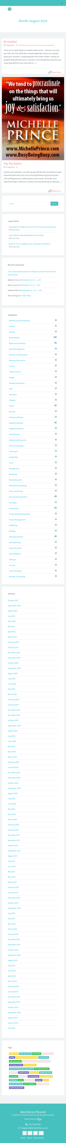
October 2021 (13, 600)
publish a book (23, 1072)
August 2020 (12, 673)
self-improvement (15, 1061)
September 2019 (14, 725)
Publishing (13, 525)
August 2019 (12, 731)
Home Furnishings (16, 446)
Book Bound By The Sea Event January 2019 (36, 1061)
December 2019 (14, 710)
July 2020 (11, 678)
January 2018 (13, 830)
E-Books (12, 400)
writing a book (43, 1057)
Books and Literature (17, 343)
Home (23, 1138)
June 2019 (12, 741)
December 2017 (14, 835)
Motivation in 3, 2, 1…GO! (31, 280)
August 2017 (12, 856)
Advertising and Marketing (19, 320)
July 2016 (11, 913)
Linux (11, 463)
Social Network (15, 554)
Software (12, 559)
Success (12, 565)
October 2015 (13, 950)
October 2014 (13, 1007)
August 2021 (12, 611)
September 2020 (14, 668)
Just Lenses (12, 271)
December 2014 (14, 997)
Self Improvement (16, 537)
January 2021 (13, 647)
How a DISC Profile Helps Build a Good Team (26, 235)
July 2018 (11, 798)
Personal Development (18, 497)
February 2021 (13, 642)
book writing (14, 1053)
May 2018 (11, 809)
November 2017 (14, 840)
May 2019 (11, 746)
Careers (12, 366)
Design (11, 377)
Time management (46, 1076)
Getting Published (16, 423)
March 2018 (12, 819)
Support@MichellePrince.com (34, 1128)
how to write (34, 1072)
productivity (36, 1053)
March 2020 (12, 694)
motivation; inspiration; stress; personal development (36, 45)
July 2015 (11, 965)
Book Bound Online (16, 1084)
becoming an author (16, 1065)
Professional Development (19, 514)
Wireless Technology (17, 576)
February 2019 (13, 762)
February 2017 (13, 887)
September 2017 (14, 851)
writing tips (13, 1072)
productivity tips (47, 1053)
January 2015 (13, 991)
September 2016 (14, 908)
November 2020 (14, 658)
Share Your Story (25, 1053)
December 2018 (14, 772)
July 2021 (11, 616)
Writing (12, 1057)
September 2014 (14, 1012)
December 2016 (14, 898)
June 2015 (12, 970)
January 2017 (13, 892)
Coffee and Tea (15, 372)
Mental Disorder (15, 480)
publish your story (45, 1072)
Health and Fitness (16, 428)
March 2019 (12, 757)
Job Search (13, 451)
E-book (45, 1080)
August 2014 (12, 1017)
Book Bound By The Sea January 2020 (21, 1069)
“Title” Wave (26, 295)
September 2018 (14, 788)
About (29, 1138)
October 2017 (13, 845)
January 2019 (13, 767)
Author (20, 1080)
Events (11, 406)
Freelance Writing (16, 417)
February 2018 (13, 824)
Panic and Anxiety (16, 491)
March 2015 (12, 981)
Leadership (13, 457)
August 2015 (12, 960)
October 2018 (13, 783)
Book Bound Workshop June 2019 (26, 1057)
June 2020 (12, 684)
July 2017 (11, 861)
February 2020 (13, 699)
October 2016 (13, 903)
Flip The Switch (13, 163)
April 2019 (12, 751)
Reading (12, 531)
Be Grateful (10, 41)
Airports (12, 332)
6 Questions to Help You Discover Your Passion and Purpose (32, 227)
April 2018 (12, 814)
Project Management (17, 519)
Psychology (23, 1076)
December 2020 (14, 652)
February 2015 (13, 986)
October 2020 (13, 663)
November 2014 (14, 1002)
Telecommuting (15, 571)
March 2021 (12, 637)
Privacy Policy (38, 1138)
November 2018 (14, 777)
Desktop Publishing (16, 383)
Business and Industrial (18, 355)
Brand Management (17, 349)
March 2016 (12, 929)
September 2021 (14, 605)
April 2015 (12, 976)
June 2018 (12, 804)
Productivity (14, 508)
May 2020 (11, 689)
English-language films (16, 1087)
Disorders (13, 394)
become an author (30, 1065)
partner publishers (29, 1084)
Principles (13, 502)
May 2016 (11, 918)
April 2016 (12, 924)
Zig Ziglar (38, 1080)
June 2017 (12, 866)
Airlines (12, 326)
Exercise (12, 411)
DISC (11, 389)
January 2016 (13, 934)
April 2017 (12, 877)
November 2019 (14, 715)
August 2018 (12, 793)
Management (14, 468)
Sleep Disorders (15, 548)
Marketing (13, 474)
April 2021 (12, 631)
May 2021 (11, 626)
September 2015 (14, 955)
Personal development (42, 1069)
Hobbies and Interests (17, 440)
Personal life (13, 1076)
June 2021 (12, 621)
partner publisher (42, 1084)
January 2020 (13, 705)
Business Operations (17, 360)
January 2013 (13, 1023)
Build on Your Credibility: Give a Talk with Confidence (29, 244)
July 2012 (11, 1028)
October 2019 (13, 720)
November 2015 (14, 944)
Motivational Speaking (18, 485)
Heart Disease (14, 434)
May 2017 (11, 871)
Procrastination (33, 1076)
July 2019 (11, 736)
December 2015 (14, 939)
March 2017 (12, 882)
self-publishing (15, 542)
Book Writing (14, 337)
